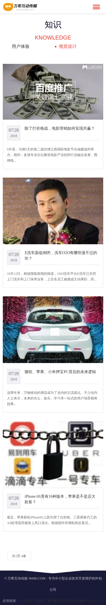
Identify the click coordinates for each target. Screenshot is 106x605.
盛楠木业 (83, 601)
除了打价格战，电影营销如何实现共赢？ (60, 128)
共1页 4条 (19, 556)
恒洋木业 (68, 601)
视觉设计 (68, 46)
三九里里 (26, 601)
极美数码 (54, 601)
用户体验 (21, 46)
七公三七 (97, 601)
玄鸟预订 (40, 601)
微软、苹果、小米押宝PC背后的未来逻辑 (60, 371)
